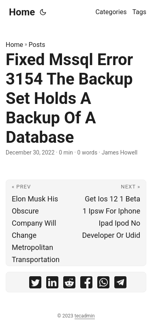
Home (22, 12)
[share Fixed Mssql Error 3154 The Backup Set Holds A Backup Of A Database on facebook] (86, 284)
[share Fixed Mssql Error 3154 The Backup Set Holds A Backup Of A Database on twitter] (35, 284)
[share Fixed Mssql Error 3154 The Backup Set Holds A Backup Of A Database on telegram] (120, 284)
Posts (37, 45)
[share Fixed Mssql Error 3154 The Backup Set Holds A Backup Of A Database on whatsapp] (103, 284)
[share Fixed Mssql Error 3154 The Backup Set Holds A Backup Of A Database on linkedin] (52, 284)
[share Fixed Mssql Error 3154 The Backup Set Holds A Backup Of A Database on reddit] (69, 284)
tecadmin (85, 316)
